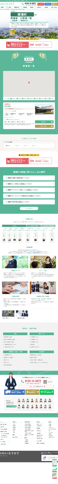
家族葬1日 (14, 427)
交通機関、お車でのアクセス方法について (13, 119)
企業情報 (46, 7)
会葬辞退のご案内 (8, 336)
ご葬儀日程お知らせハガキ (10, 344)
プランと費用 (8, 7)
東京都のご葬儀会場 (28, 424)
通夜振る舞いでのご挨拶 (36, 354)
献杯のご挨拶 (33, 357)
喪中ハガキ (6, 359)
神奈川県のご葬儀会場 (28, 425)
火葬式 (14, 432)
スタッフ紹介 (51, 432)
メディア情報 (3, 441)
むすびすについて (51, 427)
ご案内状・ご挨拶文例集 (40, 443)
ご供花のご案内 (3, 444)
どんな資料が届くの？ (4, 435)
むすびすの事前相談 (4, 429)
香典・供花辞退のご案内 (9, 339)
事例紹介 (32, 7)
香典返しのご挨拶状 (8, 357)
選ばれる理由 (51, 435)
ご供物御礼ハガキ (34, 339)
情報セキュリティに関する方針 (53, 452)
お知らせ (2, 439)
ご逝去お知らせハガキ (9, 346)
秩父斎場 (7, 106)
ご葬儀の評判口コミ (39, 425)
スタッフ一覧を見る (11, 406)
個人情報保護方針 (45, 452)
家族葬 (2, 7)
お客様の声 (39, 7)
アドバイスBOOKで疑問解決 (5, 433)
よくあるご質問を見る (29, 208)
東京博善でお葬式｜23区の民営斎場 (29, 431)
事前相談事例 (27, 443)
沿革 (49, 430)
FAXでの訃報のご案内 (9, 341)
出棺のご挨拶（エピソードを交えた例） (39, 362)
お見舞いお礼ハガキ (35, 346)
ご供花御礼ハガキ (34, 336)
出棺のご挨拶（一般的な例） (37, 359)
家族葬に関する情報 (39, 435)
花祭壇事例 (26, 441)
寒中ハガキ (6, 362)
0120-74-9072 (30, 3)
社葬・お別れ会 (54, 7)
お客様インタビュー (39, 424)
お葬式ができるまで (51, 437)
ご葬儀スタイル (39, 430)
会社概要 (50, 424)
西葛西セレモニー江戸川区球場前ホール (29, 435)
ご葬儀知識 (25, 7)
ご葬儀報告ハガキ (8, 354)
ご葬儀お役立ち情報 (39, 438)
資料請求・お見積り (4, 431)
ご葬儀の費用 (39, 433)
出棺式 (14, 430)
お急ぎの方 (2, 426)
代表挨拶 (50, 425)
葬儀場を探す (16, 7)
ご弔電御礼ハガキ (34, 341)
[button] (29, 83)
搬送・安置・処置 (3, 424)
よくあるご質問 (38, 440)
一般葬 (14, 424)
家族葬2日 (14, 425)
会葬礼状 (32, 344)
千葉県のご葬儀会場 (28, 427)
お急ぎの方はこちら (36, 386)
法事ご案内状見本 (8, 364)
